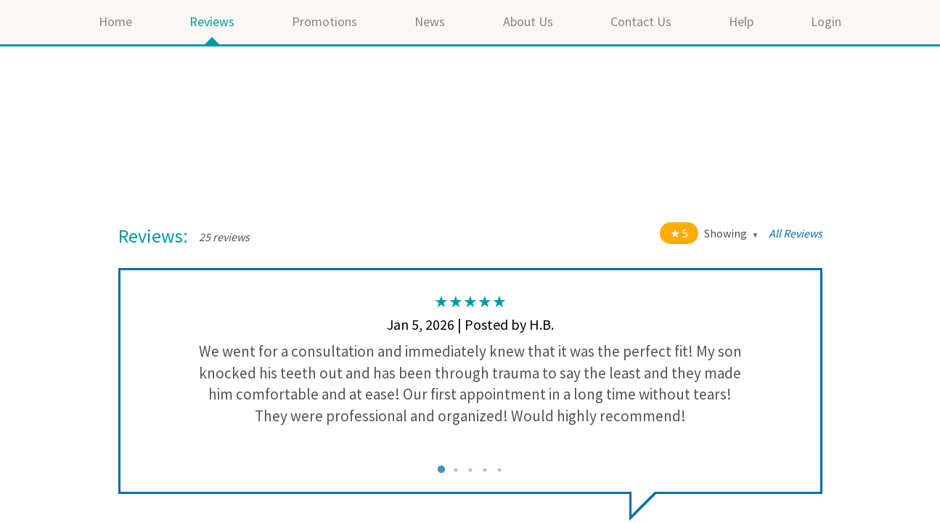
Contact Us (640, 21)
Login (826, 21)
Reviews (211, 21)
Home (115, 21)
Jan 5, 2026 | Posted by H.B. (470, 324)
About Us (528, 21)
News (429, 21)
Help (741, 21)
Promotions (324, 21)
